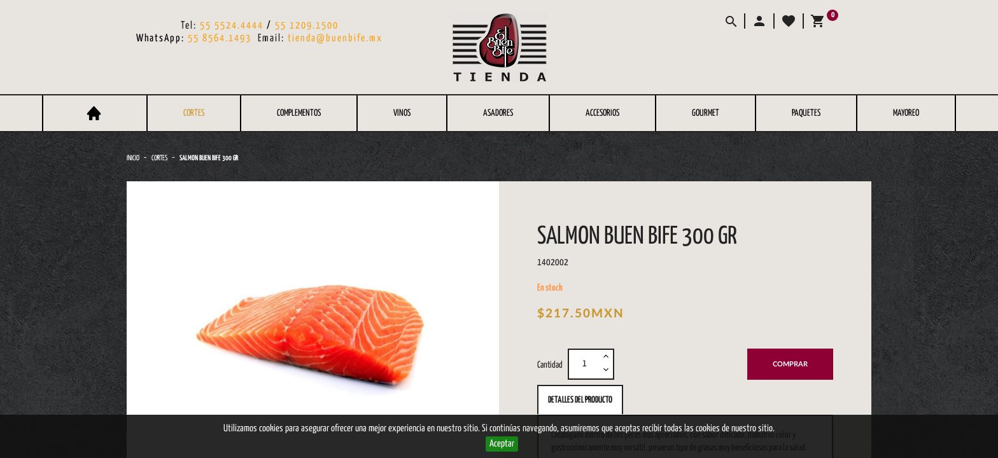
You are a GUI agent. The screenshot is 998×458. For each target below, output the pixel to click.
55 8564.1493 (219, 38)
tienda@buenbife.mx (335, 38)
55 (282, 26)
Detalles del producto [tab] (580, 400)
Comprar (790, 364)
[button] (758, 21)
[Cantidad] (584, 364)
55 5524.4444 (232, 26)
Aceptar (501, 443)
